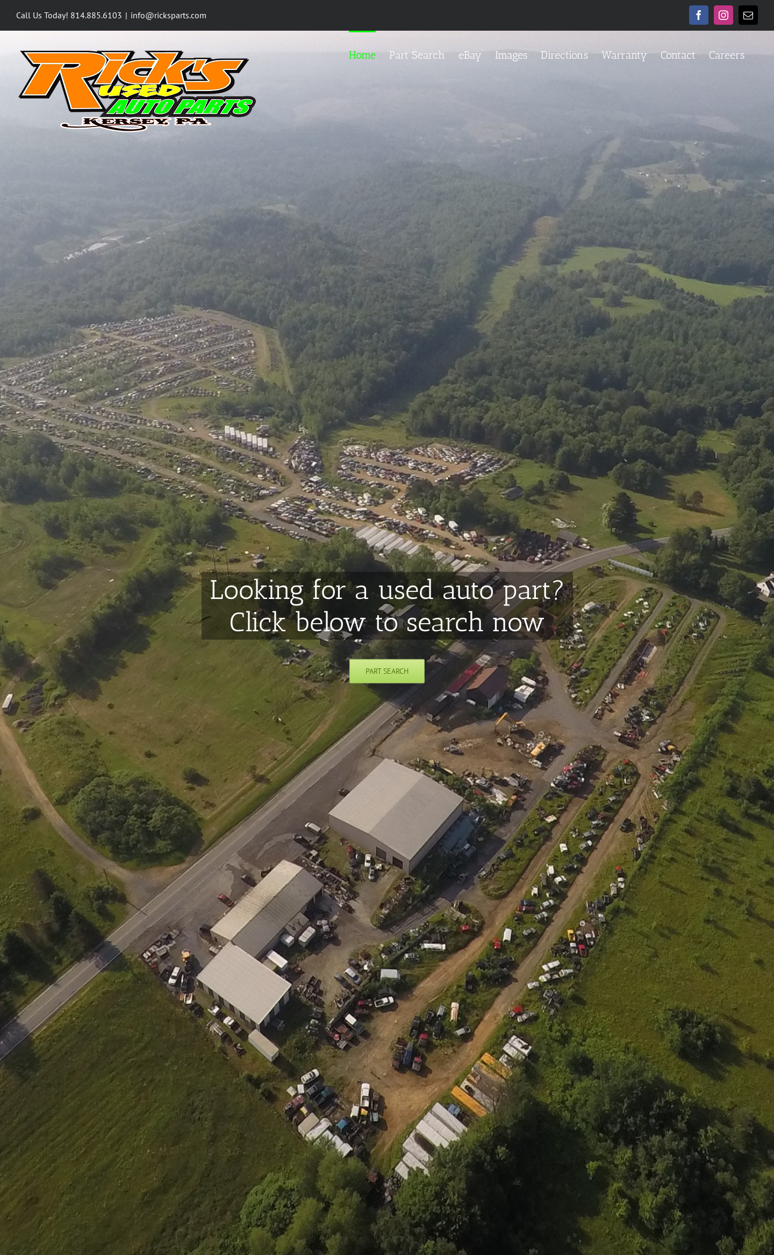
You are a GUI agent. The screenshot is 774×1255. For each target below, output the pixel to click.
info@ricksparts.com (168, 15)
